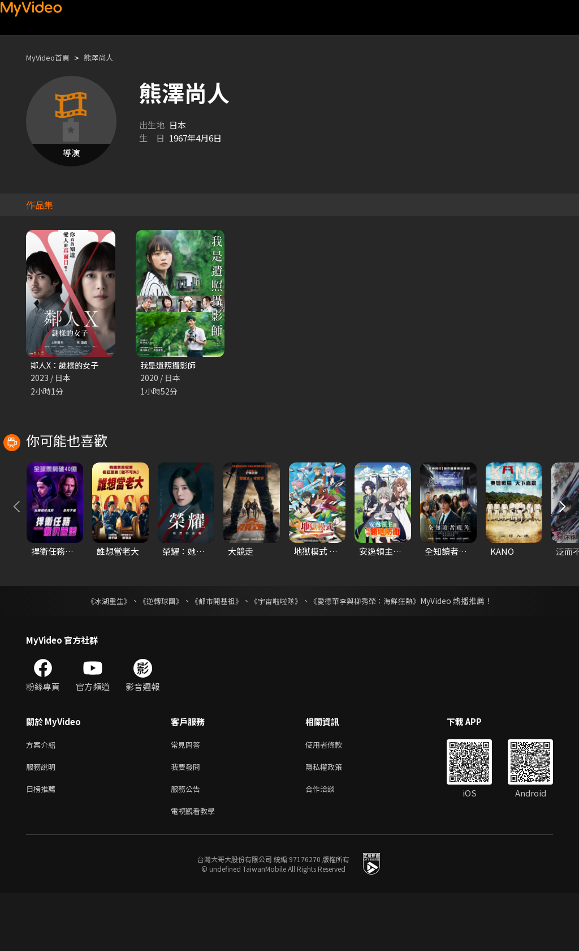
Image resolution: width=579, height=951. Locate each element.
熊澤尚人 (109, 57)
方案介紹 (43, 797)
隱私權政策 (333, 820)
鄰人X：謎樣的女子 (67, 365)
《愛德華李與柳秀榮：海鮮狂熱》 (372, 652)
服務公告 (188, 844)
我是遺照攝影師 (170, 365)
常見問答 (188, 797)
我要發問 (188, 820)
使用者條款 (333, 797)
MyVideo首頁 (51, 57)
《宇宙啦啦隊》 (277, 652)
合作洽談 (329, 844)
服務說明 (43, 820)
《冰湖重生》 (99, 652)
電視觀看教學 (196, 868)
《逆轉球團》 (154, 652)
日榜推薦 (43, 844)
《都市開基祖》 (213, 652)
